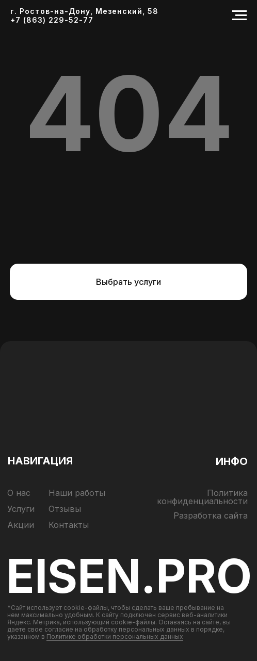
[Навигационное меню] (239, 15)
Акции (20, 525)
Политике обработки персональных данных (114, 636)
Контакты (69, 525)
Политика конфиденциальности (202, 497)
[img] (129, 419)
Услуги (21, 509)
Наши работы (77, 493)
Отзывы (65, 509)
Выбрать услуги (128, 282)
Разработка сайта (210, 515)
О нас (18, 493)
